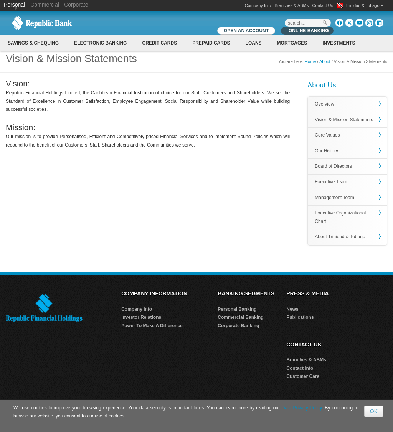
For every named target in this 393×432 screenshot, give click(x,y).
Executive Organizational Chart (340, 217)
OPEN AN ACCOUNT (246, 30)
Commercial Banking (240, 317)
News (292, 309)
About (324, 61)
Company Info (258, 5)
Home (310, 61)
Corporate (76, 5)
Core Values (327, 135)
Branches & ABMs (292, 5)
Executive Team (331, 182)
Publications (300, 317)
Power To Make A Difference (152, 325)
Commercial (44, 5)
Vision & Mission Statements (344, 119)
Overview (324, 104)
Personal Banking (237, 309)
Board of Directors (333, 166)
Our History (326, 150)
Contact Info (299, 368)
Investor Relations (141, 317)
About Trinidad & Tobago (340, 236)
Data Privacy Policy (302, 408)
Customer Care (302, 376)
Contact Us (322, 5)
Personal (15, 5)
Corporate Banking (238, 325)
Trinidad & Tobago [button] (364, 5)
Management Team (334, 197)
